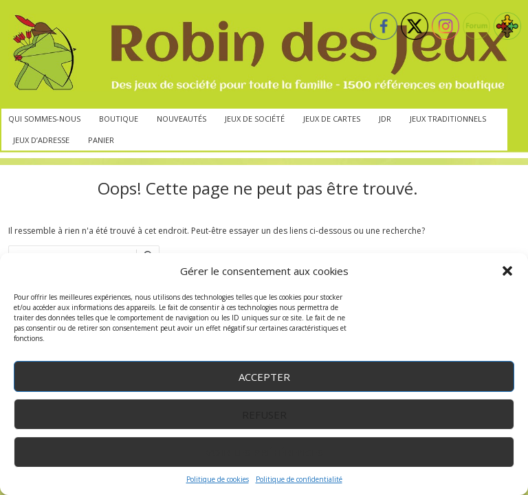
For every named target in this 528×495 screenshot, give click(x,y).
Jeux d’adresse (41, 140)
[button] (507, 271)
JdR (385, 118)
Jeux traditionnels (448, 118)
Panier (101, 140)
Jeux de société (255, 118)
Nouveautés (181, 118)
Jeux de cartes (331, 118)
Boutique (118, 118)
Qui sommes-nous (44, 118)
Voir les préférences (264, 452)
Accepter (264, 377)
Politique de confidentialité (299, 479)
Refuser (264, 414)
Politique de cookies (217, 479)
